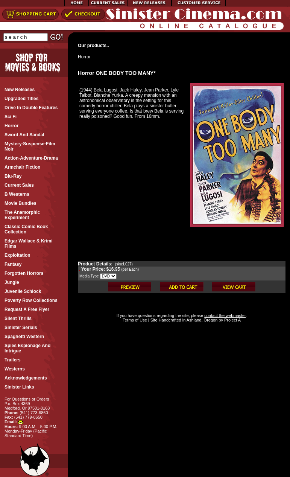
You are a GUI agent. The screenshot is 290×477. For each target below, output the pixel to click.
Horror (84, 56)
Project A (232, 320)
